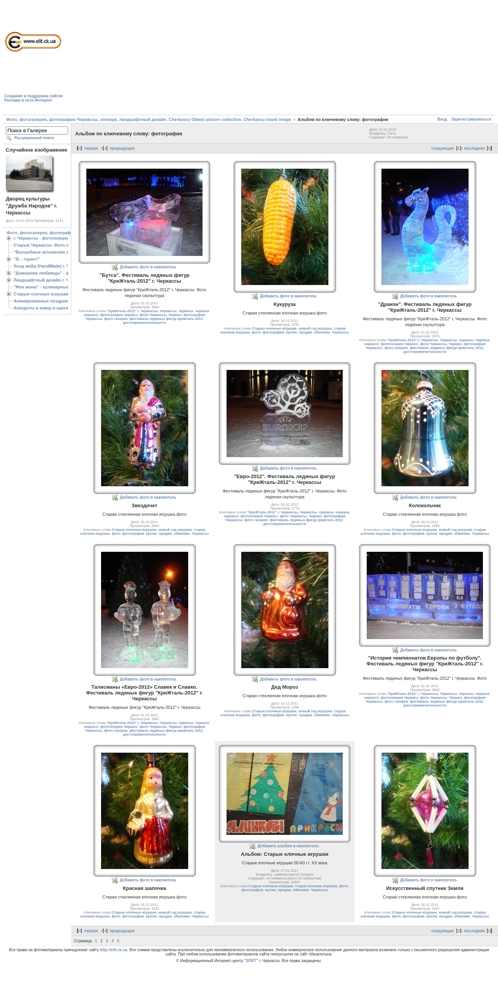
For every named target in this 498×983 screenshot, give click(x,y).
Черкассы (340, 332)
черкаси (202, 311)
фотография (273, 332)
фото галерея (115, 319)
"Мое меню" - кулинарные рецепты (51, 287)
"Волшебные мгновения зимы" (47, 252)
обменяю (322, 332)
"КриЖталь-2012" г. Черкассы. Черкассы (142, 311)
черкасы (186, 311)
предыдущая (122, 148)
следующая (442, 148)
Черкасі (175, 315)
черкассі (91, 315)
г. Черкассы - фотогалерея (41, 238)
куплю (291, 332)
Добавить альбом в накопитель (288, 846)
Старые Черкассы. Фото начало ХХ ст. (54, 245)
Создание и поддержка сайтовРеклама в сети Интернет (33, 98)
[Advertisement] (167, 58)
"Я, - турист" (27, 259)
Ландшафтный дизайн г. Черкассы (50, 280)
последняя (474, 148)
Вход (442, 119)
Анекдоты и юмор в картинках (46, 308)
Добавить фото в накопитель (148, 267)
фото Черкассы (153, 315)
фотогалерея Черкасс (119, 315)
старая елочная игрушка (316, 886)
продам (305, 332)
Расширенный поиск (34, 138)
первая (91, 148)
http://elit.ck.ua (113, 950)
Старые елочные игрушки (41, 294)
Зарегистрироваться (471, 119)
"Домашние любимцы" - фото (45, 273)
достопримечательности (144, 323)
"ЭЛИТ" (251, 961)
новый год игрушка (315, 328)
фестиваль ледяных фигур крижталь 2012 (166, 319)
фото (256, 332)
